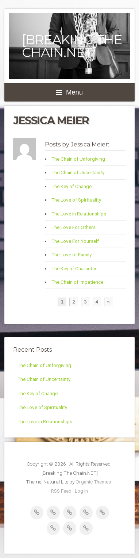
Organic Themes (93, 482)
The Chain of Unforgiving (78, 159)
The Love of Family (71, 254)
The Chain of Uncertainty (77, 172)
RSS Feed (61, 491)
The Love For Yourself (75, 241)
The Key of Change (71, 186)
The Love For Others (73, 227)
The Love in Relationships (78, 214)
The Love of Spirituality (76, 200)
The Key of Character (74, 268)
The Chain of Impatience (77, 282)
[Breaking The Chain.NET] (72, 46)
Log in (81, 491)
